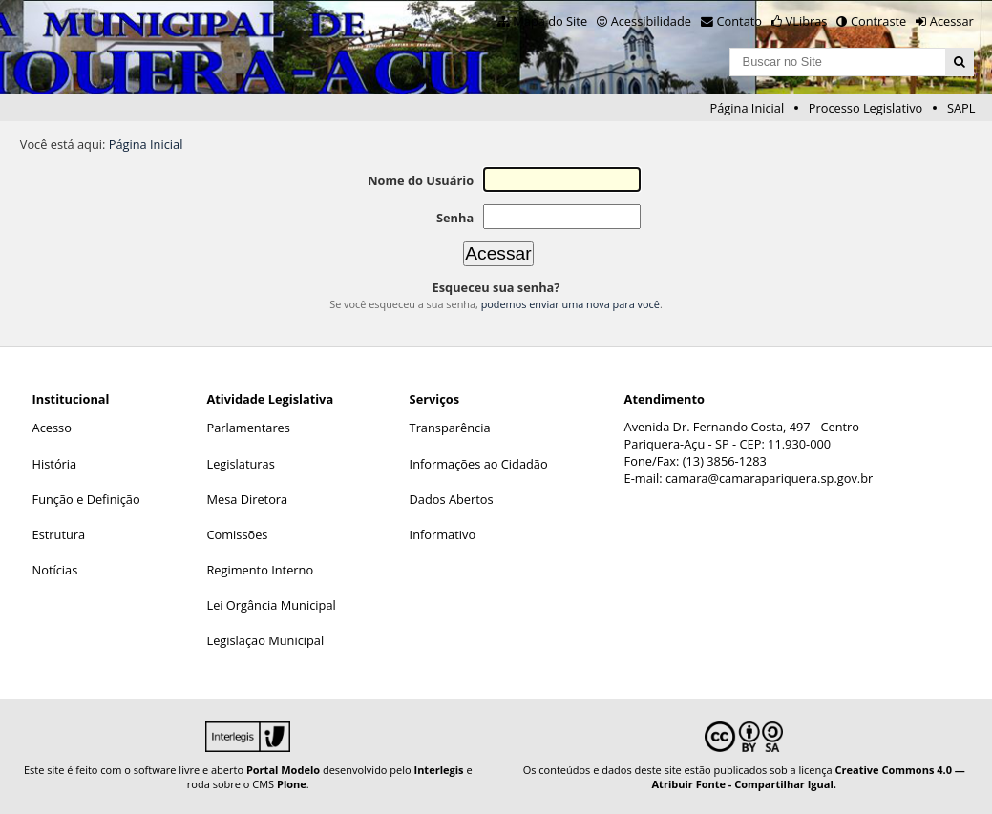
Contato (740, 21)
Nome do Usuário (421, 180)
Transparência (450, 427)
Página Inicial (747, 107)
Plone (291, 784)
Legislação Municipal (265, 640)
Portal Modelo (283, 769)
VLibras (807, 21)
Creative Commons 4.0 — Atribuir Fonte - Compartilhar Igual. (808, 776)
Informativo (443, 534)
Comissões (236, 534)
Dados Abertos (452, 499)
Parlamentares (247, 427)
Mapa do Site (550, 21)
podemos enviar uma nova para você (570, 304)
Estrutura (59, 534)
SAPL (961, 107)
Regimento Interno (259, 569)
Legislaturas (240, 463)
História (54, 463)
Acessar (952, 21)
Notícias (55, 569)
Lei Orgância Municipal (270, 605)
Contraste (878, 21)
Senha (455, 217)
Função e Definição (86, 499)
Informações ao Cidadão (479, 463)
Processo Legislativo (866, 107)
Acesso (52, 427)
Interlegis (439, 769)
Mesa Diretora (246, 499)
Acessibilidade (651, 21)
